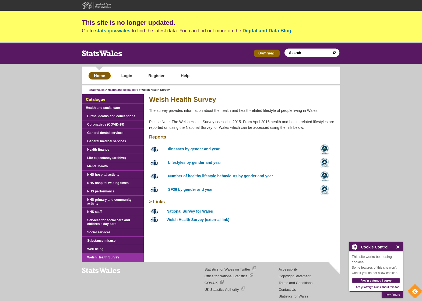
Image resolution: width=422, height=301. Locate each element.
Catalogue (95, 99)
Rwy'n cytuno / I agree (376, 280)
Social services (99, 232)
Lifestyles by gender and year (194, 162)
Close (398, 247)
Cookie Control (413, 292)
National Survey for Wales (190, 211)
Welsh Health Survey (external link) (198, 219)
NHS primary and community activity (109, 201)
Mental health (97, 166)
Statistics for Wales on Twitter (227, 269)
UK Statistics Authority (222, 290)
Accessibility (288, 269)
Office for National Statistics (226, 276)
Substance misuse (101, 241)
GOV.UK (211, 283)
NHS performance (100, 191)
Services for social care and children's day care (108, 222)
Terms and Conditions (295, 283)
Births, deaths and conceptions (111, 116)
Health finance (98, 149)
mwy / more (392, 294)
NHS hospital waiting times (108, 183)
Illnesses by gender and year (193, 149)
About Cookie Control (354, 246)
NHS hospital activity (103, 175)
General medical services (106, 141)
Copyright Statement (295, 276)
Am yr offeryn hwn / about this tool (378, 287)
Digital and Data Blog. (267, 30)
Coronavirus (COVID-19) (105, 124)
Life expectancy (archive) (106, 158)
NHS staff (94, 212)
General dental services (105, 133)
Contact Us (287, 290)
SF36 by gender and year (190, 189)
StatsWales (96, 89)
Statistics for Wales (293, 296)
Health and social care (123, 89)
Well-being (95, 249)
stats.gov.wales (113, 30)
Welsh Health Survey (103, 257)
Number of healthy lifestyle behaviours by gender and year (220, 176)
